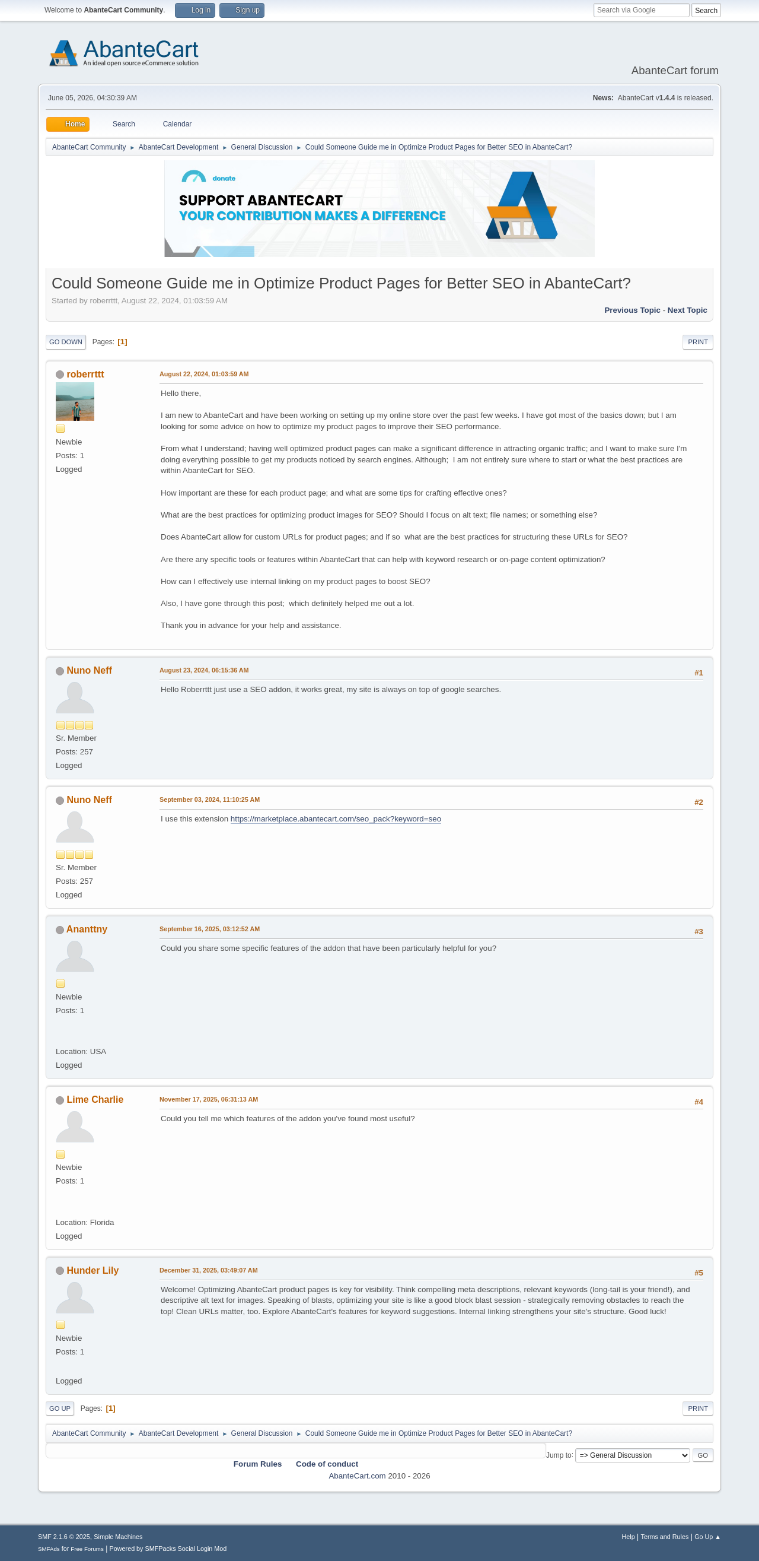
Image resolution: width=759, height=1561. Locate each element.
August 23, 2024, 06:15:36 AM (204, 670)
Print (698, 341)
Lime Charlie (94, 1099)
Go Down (65, 341)
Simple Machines (118, 1536)
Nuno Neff (88, 670)
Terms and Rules (665, 1536)
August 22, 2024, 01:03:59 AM (204, 373)
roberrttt (85, 374)
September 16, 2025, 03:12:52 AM (210, 928)
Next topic (687, 310)
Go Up (60, 1408)
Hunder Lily (92, 1270)
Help (628, 1536)
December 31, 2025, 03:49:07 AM (209, 1270)
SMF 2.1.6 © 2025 (64, 1536)
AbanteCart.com (357, 1475)
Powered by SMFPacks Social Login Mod (168, 1548)
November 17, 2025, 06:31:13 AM (209, 1099)
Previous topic (632, 310)
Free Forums (87, 1549)
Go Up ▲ (707, 1536)
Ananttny (86, 929)
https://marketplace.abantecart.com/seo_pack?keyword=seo (336, 818)
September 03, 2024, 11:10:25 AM (210, 799)
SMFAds (49, 1549)
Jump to (559, 1455)
